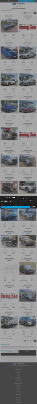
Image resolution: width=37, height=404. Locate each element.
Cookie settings (33, 206)
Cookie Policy (14, 201)
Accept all (15, 206)
